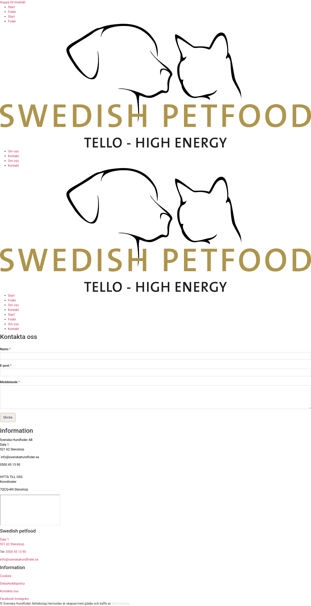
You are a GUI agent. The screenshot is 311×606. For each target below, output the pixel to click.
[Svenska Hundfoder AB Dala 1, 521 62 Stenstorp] (30, 510)
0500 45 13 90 (10, 465)
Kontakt (13, 156)
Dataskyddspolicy (12, 583)
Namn (5, 349)
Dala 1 (4, 444)
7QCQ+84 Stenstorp (14, 489)
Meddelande (10, 382)
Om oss (13, 151)
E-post (6, 365)
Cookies (5, 576)
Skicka (7, 417)
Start (11, 7)
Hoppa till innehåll (12, 2)
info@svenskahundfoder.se (20, 457)
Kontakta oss (9, 591)
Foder (12, 12)
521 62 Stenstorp (12, 449)
